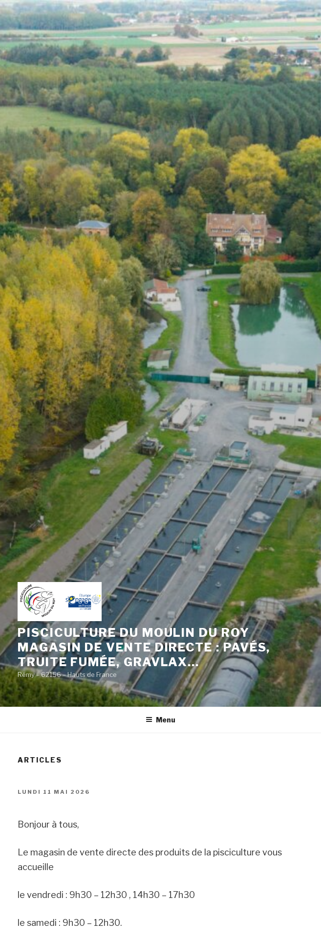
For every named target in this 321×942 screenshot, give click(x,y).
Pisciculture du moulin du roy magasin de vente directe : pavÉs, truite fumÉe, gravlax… (144, 647)
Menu (160, 720)
